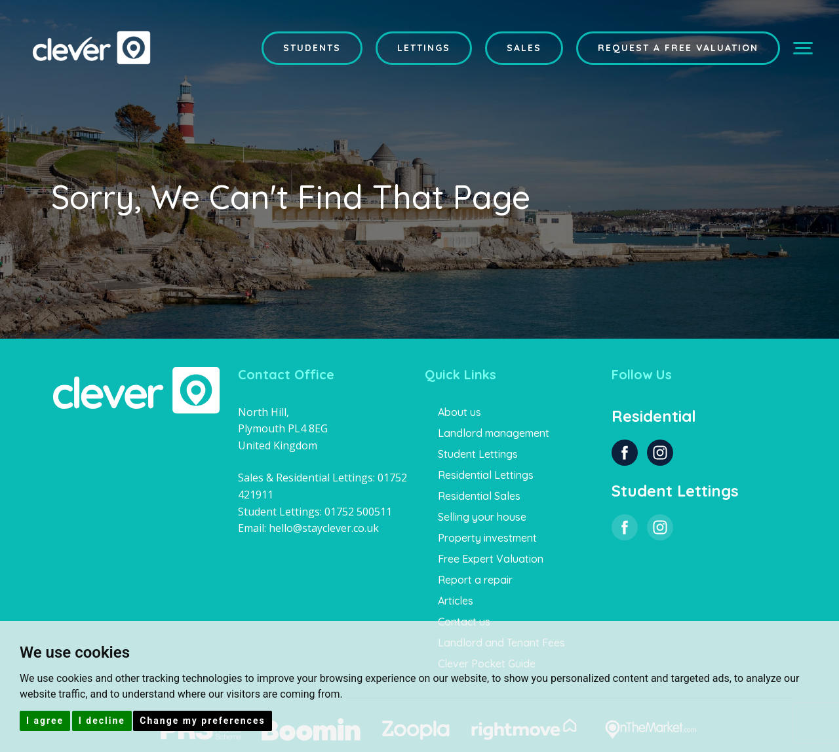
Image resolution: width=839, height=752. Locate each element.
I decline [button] (102, 720)
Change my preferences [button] (202, 720)
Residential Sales (479, 495)
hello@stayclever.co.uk (324, 528)
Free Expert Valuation (490, 558)
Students (312, 48)
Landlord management (493, 433)
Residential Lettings (486, 474)
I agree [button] (45, 720)
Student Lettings (478, 454)
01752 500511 (358, 511)
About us (459, 412)
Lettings (423, 48)
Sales (524, 48)
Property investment (487, 537)
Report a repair (475, 579)
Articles (455, 600)
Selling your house (482, 516)
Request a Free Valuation (678, 48)
